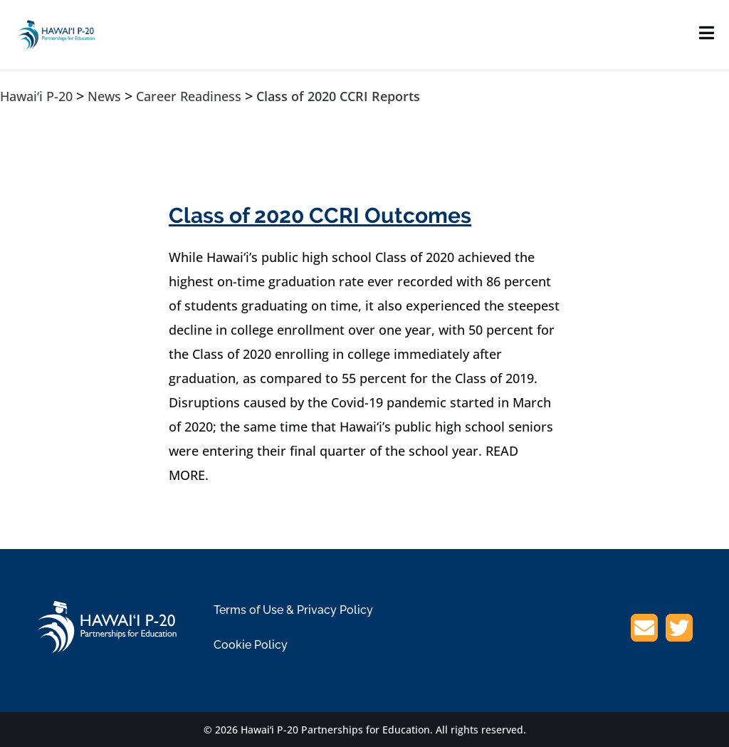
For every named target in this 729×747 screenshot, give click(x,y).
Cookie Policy (251, 645)
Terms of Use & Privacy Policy (293, 610)
